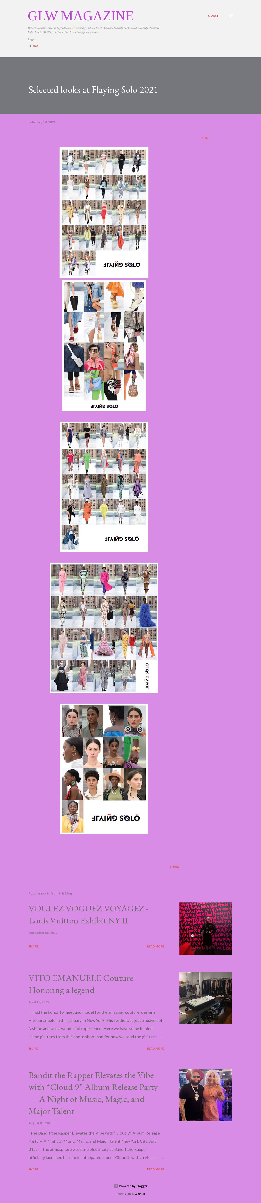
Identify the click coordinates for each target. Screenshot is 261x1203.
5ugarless (140, 1194)
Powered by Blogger (130, 1186)
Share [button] (206, 138)
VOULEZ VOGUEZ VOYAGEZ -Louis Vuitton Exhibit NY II (89, 914)
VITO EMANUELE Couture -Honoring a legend (83, 984)
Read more (155, 946)
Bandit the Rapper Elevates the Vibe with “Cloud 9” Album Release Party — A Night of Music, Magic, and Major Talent (93, 1093)
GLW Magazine (81, 15)
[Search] (213, 16)
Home (34, 45)
